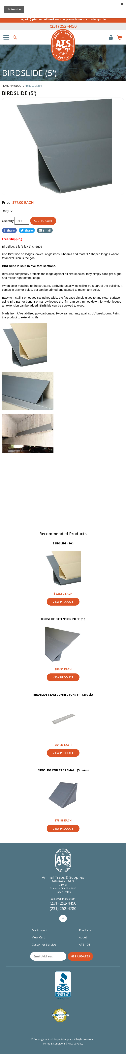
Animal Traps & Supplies (63, 45)
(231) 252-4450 (63, 26)
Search (15, 37)
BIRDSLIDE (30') (63, 543)
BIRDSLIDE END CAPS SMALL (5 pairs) (63, 770)
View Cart (38, 937)
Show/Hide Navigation (6, 37)
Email (45, 230)
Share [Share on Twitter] (27, 230)
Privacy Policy (75, 1043)
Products (85, 930)
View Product (63, 568)
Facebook (63, 918)
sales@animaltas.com (63, 898)
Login (111, 37)
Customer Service (44, 944)
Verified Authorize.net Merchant (60, 1015)
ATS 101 (84, 944)
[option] (63, 146)
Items (119, 37)
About (83, 937)
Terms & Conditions (54, 1043)
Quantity (8, 221)
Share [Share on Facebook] (9, 230)
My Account (39, 930)
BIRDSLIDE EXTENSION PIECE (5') (63, 619)
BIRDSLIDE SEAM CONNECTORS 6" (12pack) (63, 694)
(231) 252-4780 (63, 908)
